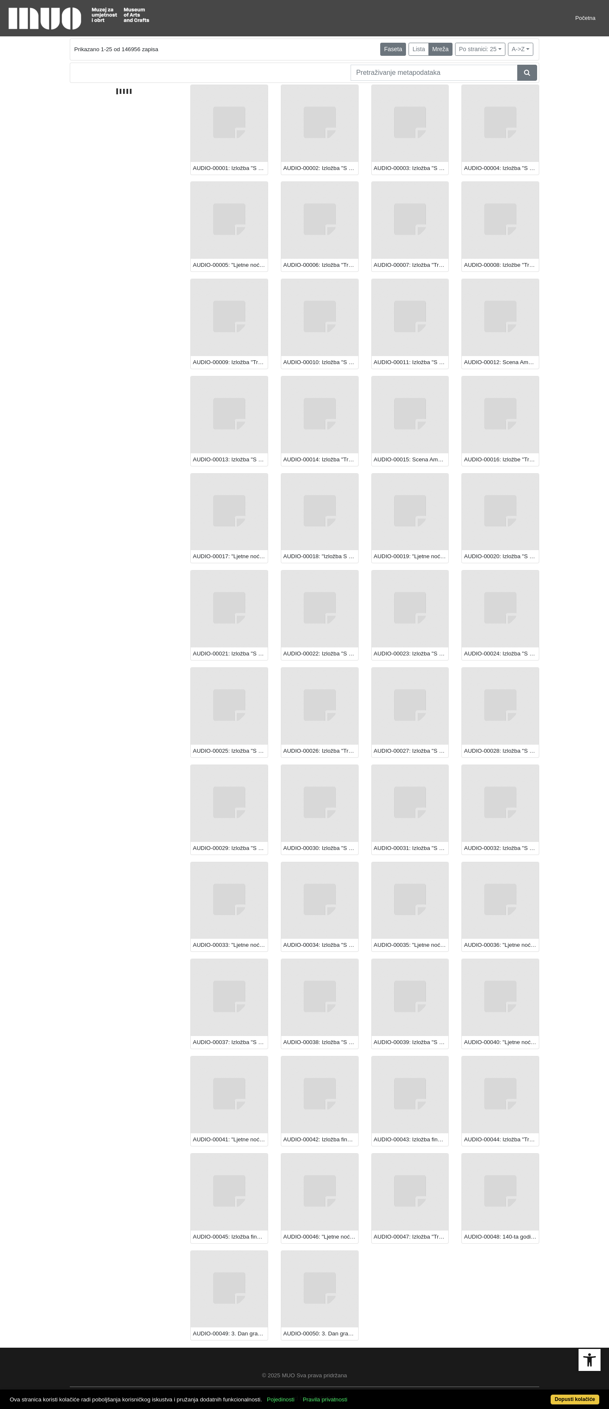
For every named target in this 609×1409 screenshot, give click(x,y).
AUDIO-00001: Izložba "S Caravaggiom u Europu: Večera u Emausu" (230, 168)
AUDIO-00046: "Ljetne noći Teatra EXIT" (320, 1237)
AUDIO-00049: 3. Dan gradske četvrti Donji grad (230, 1333)
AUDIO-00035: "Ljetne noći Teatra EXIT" (411, 945)
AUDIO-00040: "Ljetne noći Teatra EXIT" (501, 1042)
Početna (585, 18)
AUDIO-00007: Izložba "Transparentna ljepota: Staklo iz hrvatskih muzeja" (411, 265)
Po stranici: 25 (478, 49)
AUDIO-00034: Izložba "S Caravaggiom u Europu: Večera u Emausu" (320, 945)
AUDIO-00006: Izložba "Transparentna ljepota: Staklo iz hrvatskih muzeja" (320, 265)
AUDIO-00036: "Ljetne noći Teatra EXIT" (501, 945)
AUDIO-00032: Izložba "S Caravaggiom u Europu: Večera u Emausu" (501, 848)
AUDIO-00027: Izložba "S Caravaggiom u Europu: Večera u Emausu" (411, 751)
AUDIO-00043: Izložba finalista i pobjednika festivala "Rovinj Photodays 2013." (411, 1139)
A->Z (518, 49)
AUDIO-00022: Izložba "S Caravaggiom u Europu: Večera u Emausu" (320, 653)
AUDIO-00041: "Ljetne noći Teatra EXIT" (230, 1139)
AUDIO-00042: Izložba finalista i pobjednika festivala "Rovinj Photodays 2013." (320, 1139)
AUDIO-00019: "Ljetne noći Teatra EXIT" (411, 556)
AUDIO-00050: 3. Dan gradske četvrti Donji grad (320, 1333)
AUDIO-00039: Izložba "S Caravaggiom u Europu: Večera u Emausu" (411, 1042)
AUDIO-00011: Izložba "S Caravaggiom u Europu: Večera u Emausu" (411, 362)
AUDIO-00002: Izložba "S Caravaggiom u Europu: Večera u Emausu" (320, 168)
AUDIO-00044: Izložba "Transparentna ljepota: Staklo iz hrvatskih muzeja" (501, 1139)
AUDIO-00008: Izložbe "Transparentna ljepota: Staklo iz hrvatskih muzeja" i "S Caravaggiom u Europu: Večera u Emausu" (501, 265)
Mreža (440, 49)
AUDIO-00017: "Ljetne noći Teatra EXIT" (230, 556)
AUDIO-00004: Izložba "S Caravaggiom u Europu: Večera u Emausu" (501, 168)
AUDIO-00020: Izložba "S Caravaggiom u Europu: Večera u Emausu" (501, 556)
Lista (418, 49)
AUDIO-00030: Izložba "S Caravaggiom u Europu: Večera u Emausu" (320, 848)
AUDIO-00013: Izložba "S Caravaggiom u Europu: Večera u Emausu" (230, 459)
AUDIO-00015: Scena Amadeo (411, 459)
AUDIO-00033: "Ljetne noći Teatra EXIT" (230, 945)
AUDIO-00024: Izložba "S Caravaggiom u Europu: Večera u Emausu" (501, 653)
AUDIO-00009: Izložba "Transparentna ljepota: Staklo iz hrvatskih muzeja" (230, 362)
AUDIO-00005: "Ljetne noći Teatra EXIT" (230, 265)
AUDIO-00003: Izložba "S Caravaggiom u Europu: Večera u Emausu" (411, 168)
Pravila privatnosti (325, 1399)
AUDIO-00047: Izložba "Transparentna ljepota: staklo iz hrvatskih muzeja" (411, 1237)
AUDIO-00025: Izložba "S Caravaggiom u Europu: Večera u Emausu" (230, 751)
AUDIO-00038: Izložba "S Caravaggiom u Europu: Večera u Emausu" (320, 1042)
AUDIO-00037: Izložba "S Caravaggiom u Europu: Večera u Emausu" (230, 1042)
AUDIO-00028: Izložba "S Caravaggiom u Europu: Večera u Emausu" (501, 751)
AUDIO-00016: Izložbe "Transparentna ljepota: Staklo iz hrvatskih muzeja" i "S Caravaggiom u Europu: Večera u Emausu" (501, 459)
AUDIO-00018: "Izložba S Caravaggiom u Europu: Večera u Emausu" (320, 556)
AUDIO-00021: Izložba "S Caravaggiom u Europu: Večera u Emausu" (230, 653)
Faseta (393, 49)
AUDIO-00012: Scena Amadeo (501, 362)
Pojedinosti (280, 1399)
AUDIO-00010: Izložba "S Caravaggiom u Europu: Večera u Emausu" (320, 362)
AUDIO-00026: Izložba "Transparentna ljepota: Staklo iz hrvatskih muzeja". (320, 751)
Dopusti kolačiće (575, 1399)
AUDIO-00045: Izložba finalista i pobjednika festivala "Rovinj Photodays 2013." (230, 1237)
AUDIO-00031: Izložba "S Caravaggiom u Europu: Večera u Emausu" (411, 848)
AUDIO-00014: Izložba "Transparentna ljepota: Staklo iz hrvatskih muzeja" (320, 459)
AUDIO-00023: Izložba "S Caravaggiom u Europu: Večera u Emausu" (411, 653)
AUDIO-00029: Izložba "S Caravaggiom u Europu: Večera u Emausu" (230, 848)
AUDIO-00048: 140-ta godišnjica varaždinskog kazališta (501, 1237)
